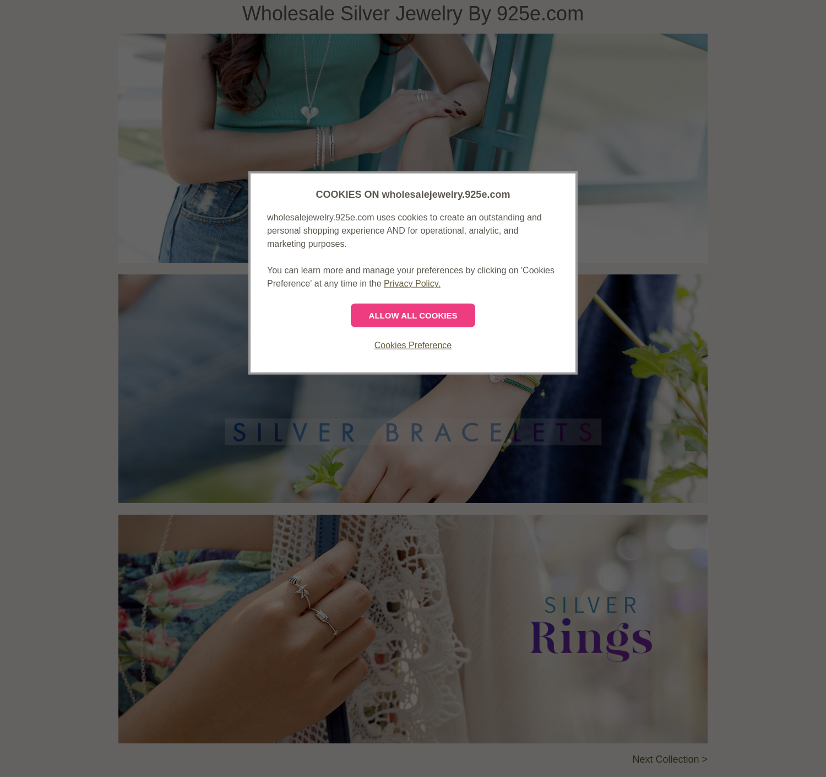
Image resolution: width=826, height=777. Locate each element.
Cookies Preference (413, 345)
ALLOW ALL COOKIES (413, 315)
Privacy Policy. (412, 283)
